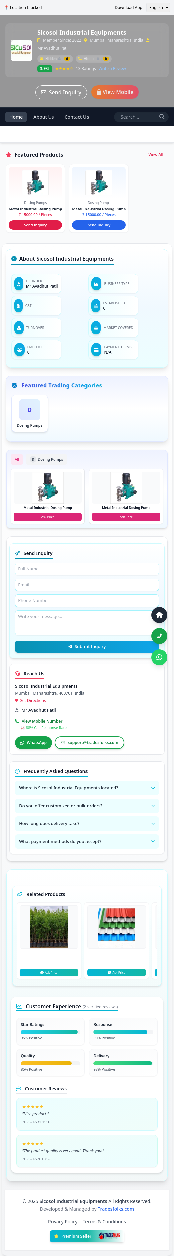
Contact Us (77, 117)
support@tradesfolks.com (89, 742)
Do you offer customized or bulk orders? (87, 806)
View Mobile (115, 92)
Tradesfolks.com (116, 1209)
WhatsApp (33, 742)
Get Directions (30, 700)
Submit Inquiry (87, 646)
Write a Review (112, 68)
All (17, 459)
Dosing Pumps (46, 459)
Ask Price (49, 972)
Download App (128, 7)
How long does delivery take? (87, 823)
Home (16, 117)
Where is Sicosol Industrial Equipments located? (87, 788)
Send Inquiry (61, 92)
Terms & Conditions (104, 1221)
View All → (158, 154)
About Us (43, 117)
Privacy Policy (62, 1221)
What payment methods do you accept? (87, 841)
